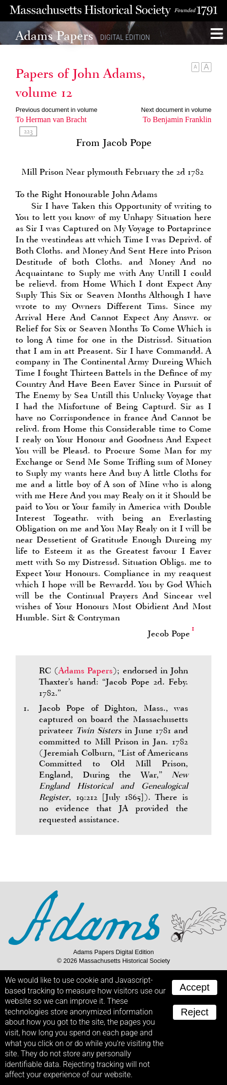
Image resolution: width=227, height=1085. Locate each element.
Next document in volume (176, 109)
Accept (194, 987)
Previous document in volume (56, 109)
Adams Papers (85, 670)
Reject (194, 1012)
